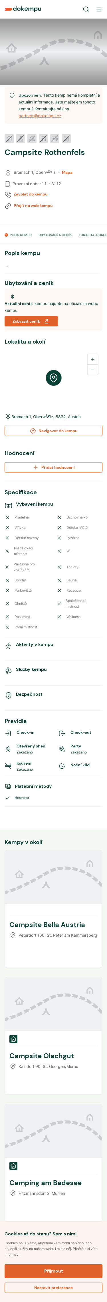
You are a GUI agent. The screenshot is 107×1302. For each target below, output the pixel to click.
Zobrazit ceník (31, 321)
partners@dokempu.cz (40, 115)
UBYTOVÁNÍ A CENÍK (55, 235)
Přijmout (53, 1271)
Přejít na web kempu (33, 205)
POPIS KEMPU (21, 235)
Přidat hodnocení (53, 467)
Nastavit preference (53, 1287)
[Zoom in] (93, 359)
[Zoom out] (93, 369)
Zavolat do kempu (31, 194)
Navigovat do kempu (53, 430)
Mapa (65, 172)
